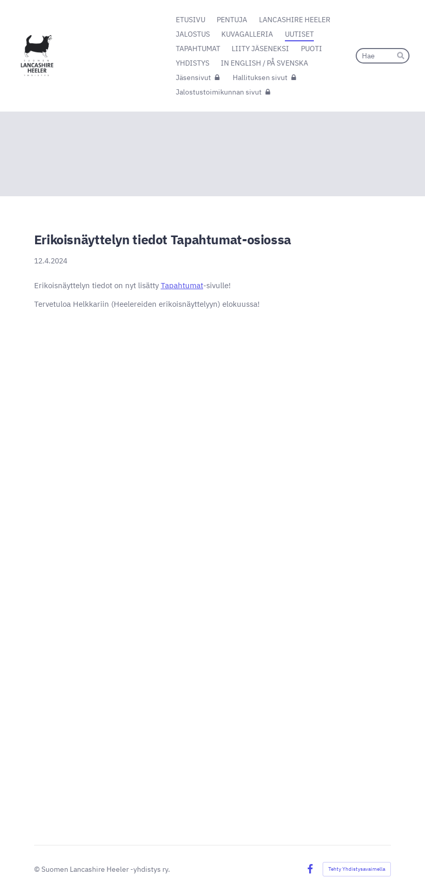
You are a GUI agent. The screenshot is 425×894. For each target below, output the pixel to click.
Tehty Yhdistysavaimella (356, 869)
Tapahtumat (182, 285)
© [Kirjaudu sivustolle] (37, 869)
